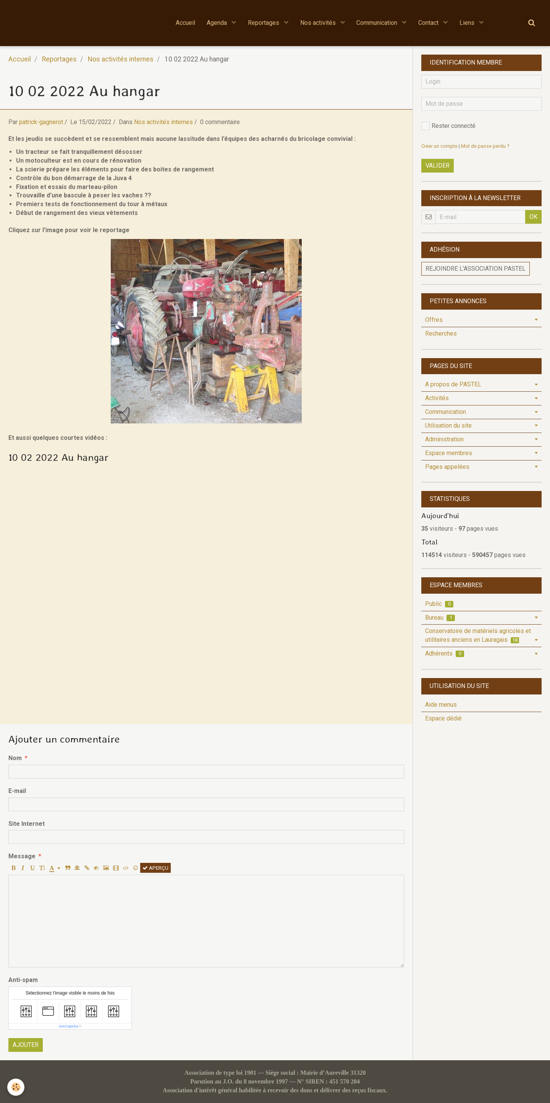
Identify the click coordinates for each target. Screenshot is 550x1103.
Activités (437, 398)
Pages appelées (447, 466)
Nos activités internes (121, 59)
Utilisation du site (448, 425)
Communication (378, 22)
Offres (434, 319)
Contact (429, 22)
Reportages (264, 22)
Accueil (185, 22)
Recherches (441, 333)
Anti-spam (23, 979)
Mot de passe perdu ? (485, 146)
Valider (437, 165)
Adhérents (444, 653)
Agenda (217, 22)
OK (533, 216)
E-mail (17, 791)
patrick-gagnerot (41, 122)
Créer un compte (439, 146)
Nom (15, 758)
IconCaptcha (68, 1026)
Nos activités (318, 22)
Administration (444, 439)
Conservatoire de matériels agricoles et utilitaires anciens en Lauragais (478, 635)
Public (439, 603)
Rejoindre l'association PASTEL (475, 268)
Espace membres (448, 453)
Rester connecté (448, 126)
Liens (468, 22)
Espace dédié (443, 718)
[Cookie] (16, 1087)
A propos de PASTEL (453, 384)
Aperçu (155, 868)
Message (22, 856)
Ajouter (26, 1044)
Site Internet (26, 823)
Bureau (440, 617)
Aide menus (441, 704)
